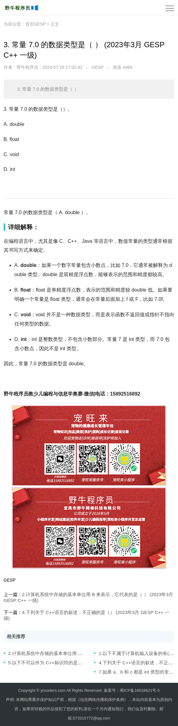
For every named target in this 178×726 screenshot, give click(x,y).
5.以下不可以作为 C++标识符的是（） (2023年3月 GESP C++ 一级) (78, 662)
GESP (98, 67)
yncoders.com (53, 690)
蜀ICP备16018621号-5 (140, 690)
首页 (29, 24)
